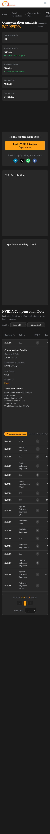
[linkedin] (15, 160)
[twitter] (22, 160)
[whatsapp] (28, 160)
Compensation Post (16, 434)
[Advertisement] (20, 114)
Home (4, 14)
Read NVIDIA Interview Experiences (25, 146)
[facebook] (35, 160)
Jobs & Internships (17, 14)
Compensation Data (33, 14)
